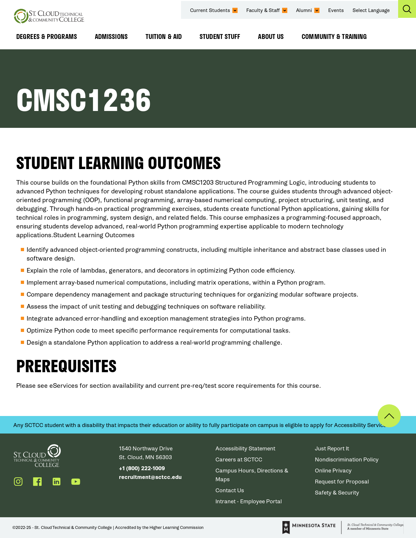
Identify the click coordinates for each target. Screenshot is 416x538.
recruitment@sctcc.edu (150, 477)
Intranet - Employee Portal (248, 501)
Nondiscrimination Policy (347, 459)
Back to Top (389, 415)
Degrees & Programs (46, 36)
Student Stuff (220, 36)
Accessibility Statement (245, 448)
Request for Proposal (342, 481)
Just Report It (332, 448)
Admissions (111, 36)
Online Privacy (333, 470)
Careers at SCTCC (238, 459)
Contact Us (229, 490)
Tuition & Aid (164, 36)
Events (336, 10)
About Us (271, 36)
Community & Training (334, 36)
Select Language (371, 10)
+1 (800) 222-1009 (142, 468)
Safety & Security (337, 492)
